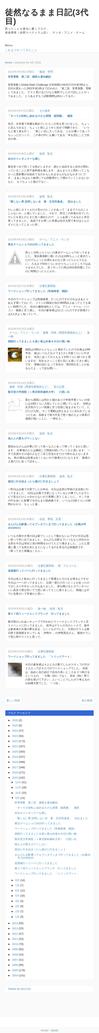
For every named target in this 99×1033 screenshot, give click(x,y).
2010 (15, 944)
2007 (15, 959)
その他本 (44, 110)
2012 (15, 933)
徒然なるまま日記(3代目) (47, 17)
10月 (18, 792)
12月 (18, 782)
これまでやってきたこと (21, 50)
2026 (15, 720)
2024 (15, 730)
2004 (15, 975)
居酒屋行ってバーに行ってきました (29, 570)
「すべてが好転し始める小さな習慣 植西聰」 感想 (40, 115)
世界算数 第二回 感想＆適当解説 (29, 76)
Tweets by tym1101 (19, 988)
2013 (15, 928)
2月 (17, 911)
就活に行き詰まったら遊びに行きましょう (33, 481)
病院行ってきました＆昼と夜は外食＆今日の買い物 (39, 341)
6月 (17, 890)
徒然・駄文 (46, 153)
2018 (15, 762)
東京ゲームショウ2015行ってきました (31, 244)
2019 (15, 756)
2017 (15, 767)
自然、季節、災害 (50, 519)
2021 (15, 746)
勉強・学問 (46, 71)
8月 (17, 880)
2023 (15, 736)
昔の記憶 (59, 386)
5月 (17, 895)
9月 (17, 797)
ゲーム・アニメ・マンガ (54, 239)
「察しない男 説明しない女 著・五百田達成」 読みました (44, 201)
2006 (15, 964)
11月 (18, 787)
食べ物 (42, 608)
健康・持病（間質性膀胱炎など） (63, 332)
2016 (15, 772)
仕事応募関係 (47, 285)
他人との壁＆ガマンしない (24, 438)
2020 (15, 751)
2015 (15, 777)
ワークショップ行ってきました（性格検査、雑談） (39, 291)
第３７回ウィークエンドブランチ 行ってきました (39, 613)
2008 (15, 954)
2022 (15, 741)
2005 (15, 970)
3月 (17, 906)
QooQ (54, 1030)
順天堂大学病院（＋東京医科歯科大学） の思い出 (39, 391)
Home (8, 62)
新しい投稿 (13, 700)
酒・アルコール (67, 565)
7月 (17, 885)
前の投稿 (87, 700)
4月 (17, 901)
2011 (15, 938)
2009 (15, 949)
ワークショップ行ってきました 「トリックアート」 (40, 656)
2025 (15, 725)
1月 (17, 916)
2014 (15, 923)
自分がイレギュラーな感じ (24, 158)
